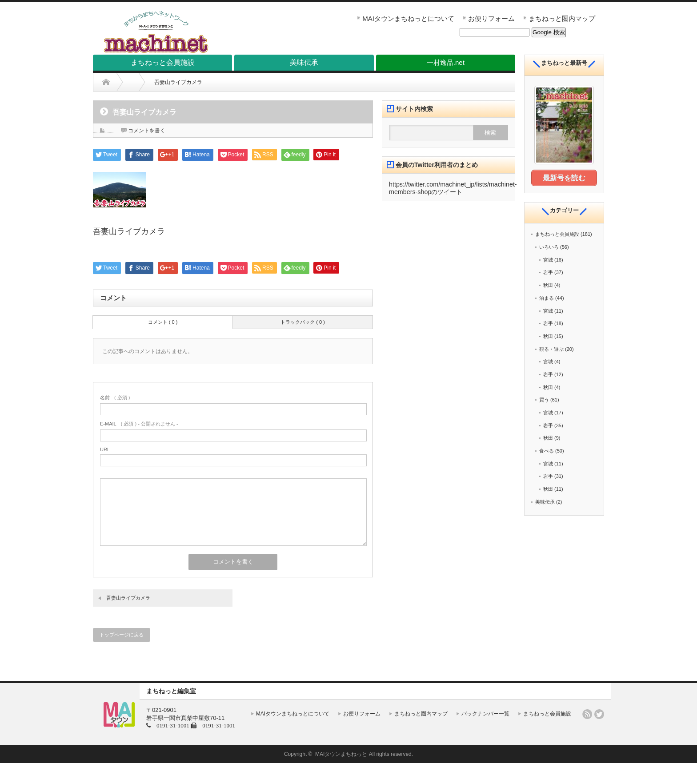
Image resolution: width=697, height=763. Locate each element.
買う (544, 399)
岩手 (548, 271)
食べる (546, 450)
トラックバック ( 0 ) (302, 322)
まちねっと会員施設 (557, 233)
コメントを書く (146, 130)
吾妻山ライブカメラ (128, 597)
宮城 (548, 259)
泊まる (546, 297)
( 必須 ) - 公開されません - (139, 423)
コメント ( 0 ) (163, 322)
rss (587, 714)
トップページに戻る (122, 634)
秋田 (548, 284)
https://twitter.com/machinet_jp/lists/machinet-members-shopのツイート (453, 188)
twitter (599, 714)
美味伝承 (545, 501)
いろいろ (549, 246)
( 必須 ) (115, 397)
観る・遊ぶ (551, 348)
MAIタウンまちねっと (341, 754)
